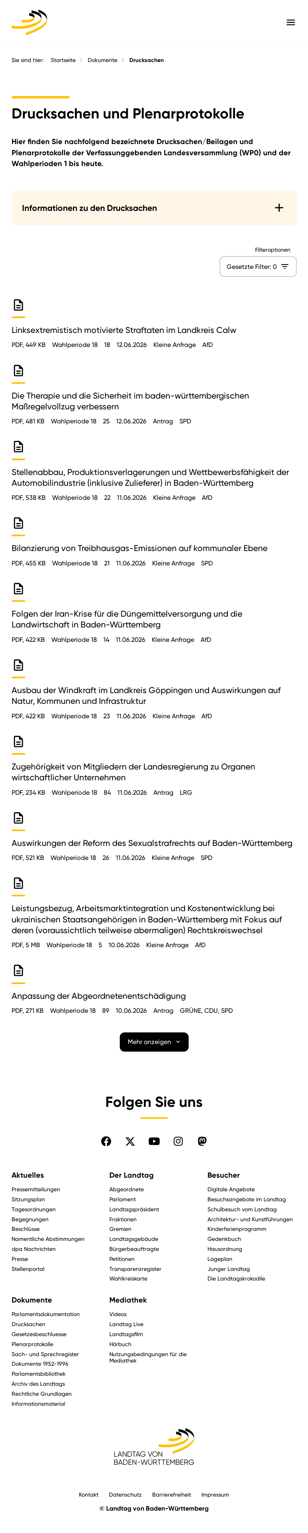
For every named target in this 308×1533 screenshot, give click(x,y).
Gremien (120, 1228)
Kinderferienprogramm (236, 1228)
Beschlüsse (26, 1228)
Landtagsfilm (126, 1334)
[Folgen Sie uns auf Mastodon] (202, 1141)
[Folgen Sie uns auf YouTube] (154, 1141)
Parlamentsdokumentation (46, 1314)
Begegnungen (30, 1219)
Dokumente (102, 60)
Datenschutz (125, 1494)
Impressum (215, 1494)
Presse (20, 1258)
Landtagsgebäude (133, 1238)
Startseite (63, 60)
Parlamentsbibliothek (39, 1373)
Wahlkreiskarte (128, 1278)
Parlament (122, 1199)
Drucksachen (146, 60)
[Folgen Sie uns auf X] (130, 1141)
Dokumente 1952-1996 (40, 1363)
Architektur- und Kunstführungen (250, 1219)
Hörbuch (120, 1344)
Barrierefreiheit (171, 1494)
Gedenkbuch (224, 1238)
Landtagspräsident (134, 1209)
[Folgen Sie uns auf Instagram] (178, 1141)
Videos (118, 1314)
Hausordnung (224, 1248)
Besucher (223, 1175)
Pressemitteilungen (36, 1189)
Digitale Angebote (231, 1189)
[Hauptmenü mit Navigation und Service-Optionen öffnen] (291, 22)
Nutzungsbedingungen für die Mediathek (148, 1357)
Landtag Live (126, 1324)
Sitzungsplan (28, 1199)
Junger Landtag (228, 1268)
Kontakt (89, 1494)
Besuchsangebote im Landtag (246, 1199)
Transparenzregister (135, 1268)
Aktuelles (28, 1175)
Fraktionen (123, 1219)
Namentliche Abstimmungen (48, 1238)
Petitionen (122, 1258)
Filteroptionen (272, 249)
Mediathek (128, 1300)
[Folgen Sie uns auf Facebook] (106, 1141)
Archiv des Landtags (38, 1383)
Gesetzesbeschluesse (39, 1334)
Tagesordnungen (34, 1209)
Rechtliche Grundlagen (42, 1393)
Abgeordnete (126, 1189)
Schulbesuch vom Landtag (242, 1209)
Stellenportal (28, 1268)
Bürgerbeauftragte (134, 1248)
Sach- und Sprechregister (45, 1354)
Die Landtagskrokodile (236, 1278)
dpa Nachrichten (34, 1248)
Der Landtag (131, 1175)
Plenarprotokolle (32, 1344)
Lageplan (219, 1258)
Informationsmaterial (38, 1403)
